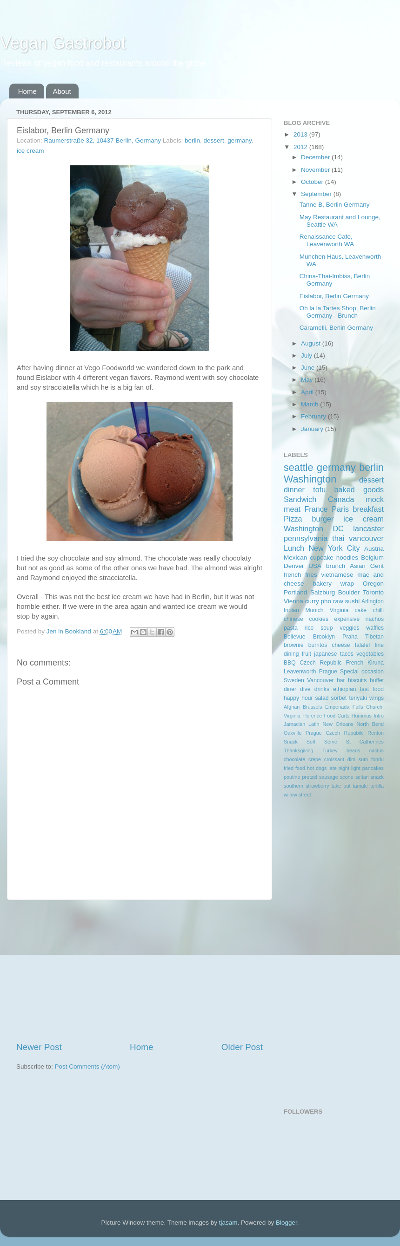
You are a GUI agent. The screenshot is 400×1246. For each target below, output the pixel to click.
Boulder (349, 592)
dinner (294, 489)
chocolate (294, 759)
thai (338, 538)
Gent (377, 565)
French (354, 662)
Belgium (372, 557)
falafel (362, 645)
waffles (375, 628)
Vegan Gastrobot (63, 42)
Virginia (339, 610)
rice (309, 628)
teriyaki (358, 698)
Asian (358, 565)
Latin (313, 724)
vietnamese (337, 574)
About (62, 91)
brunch (335, 565)
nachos (375, 619)
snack (377, 777)
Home (27, 91)
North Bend (370, 724)
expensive (347, 619)
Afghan (292, 707)
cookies (318, 619)
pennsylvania (306, 538)
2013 (301, 134)
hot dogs (317, 768)
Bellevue (295, 636)
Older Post (242, 1047)
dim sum (357, 759)
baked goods (359, 489)
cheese (341, 645)
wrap (347, 583)
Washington (310, 479)
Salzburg (322, 592)
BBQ (290, 662)
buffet (377, 680)
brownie (294, 645)
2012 (301, 147)
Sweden (294, 680)
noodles (347, 557)
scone (346, 777)
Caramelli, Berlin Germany (336, 327)
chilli (378, 610)
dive (305, 689)
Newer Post (39, 1047)
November (316, 169)
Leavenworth (300, 671)
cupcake (321, 557)
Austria (374, 548)
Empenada (337, 707)
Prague (328, 671)
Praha (349, 636)
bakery (322, 583)
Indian (291, 610)
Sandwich (300, 499)
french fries (300, 574)
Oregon (373, 583)
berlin (192, 140)
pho (326, 601)
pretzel (309, 777)
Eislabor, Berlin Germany (334, 296)
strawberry (317, 786)
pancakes (373, 768)
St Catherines (365, 741)
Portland (295, 592)
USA (314, 565)
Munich (314, 610)
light (355, 768)
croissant (334, 759)
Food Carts (337, 715)
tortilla (377, 786)
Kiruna (375, 662)
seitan (362, 777)
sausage (328, 777)
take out (341, 786)
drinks (321, 689)
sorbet (339, 698)
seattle (298, 467)
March (310, 404)
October (313, 181)
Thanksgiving (298, 750)
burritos (317, 645)
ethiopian (344, 689)
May (307, 379)
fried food (294, 768)
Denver (294, 565)
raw (338, 601)
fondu (377, 759)
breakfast (368, 509)
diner (290, 689)
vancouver (366, 538)
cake (360, 610)
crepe (314, 759)
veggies (350, 628)
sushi (352, 601)
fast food (372, 689)
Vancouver (320, 680)
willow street (297, 794)
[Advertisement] (139, 971)
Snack (291, 741)
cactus (376, 750)
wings (376, 698)
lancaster (368, 528)
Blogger (286, 1222)
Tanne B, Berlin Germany (335, 204)
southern (293, 786)
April (308, 392)
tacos (346, 654)
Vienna (293, 601)
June (308, 367)
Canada (341, 499)
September (317, 193)
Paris (340, 509)
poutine (292, 777)
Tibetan (374, 636)
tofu (319, 489)
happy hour (298, 698)
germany (239, 140)
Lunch (294, 548)
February (314, 416)
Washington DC (314, 528)
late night (338, 768)
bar (341, 680)
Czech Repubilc (320, 662)
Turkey (330, 750)
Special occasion (362, 671)
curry (312, 601)
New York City (334, 548)
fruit (306, 654)
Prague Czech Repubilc (335, 733)
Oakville (292, 733)
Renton (375, 733)
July (307, 355)
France (315, 509)
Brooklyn (324, 636)
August (311, 343)
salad (322, 698)
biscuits (357, 680)
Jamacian (294, 724)
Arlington (372, 601)
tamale (360, 786)
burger (323, 519)
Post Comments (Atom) (87, 1066)
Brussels (312, 707)
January (313, 428)
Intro (378, 715)
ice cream (30, 150)
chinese (293, 619)
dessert (214, 140)
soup (326, 628)
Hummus (362, 715)
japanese (325, 654)
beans (353, 750)
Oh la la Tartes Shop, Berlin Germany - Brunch (338, 312)
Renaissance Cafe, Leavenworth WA (327, 240)
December (316, 157)
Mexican (295, 557)
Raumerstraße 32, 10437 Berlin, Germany (102, 140)
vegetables (370, 654)
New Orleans (337, 724)
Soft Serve (322, 741)
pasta (291, 628)
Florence (312, 715)
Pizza (293, 519)
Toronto (373, 592)
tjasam (228, 1222)
